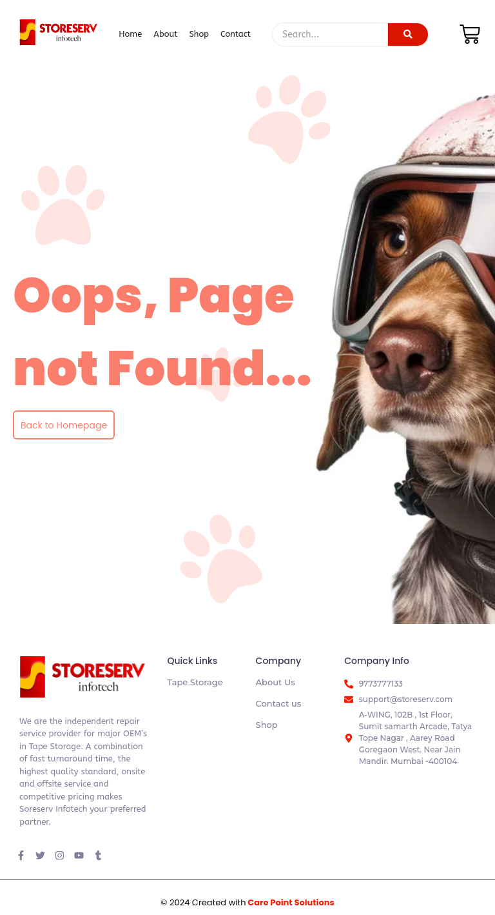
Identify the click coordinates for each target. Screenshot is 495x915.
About (165, 34)
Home (130, 34)
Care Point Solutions (291, 902)
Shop (199, 34)
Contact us (279, 703)
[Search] (329, 34)
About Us (275, 682)
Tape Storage (194, 682)
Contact (235, 34)
